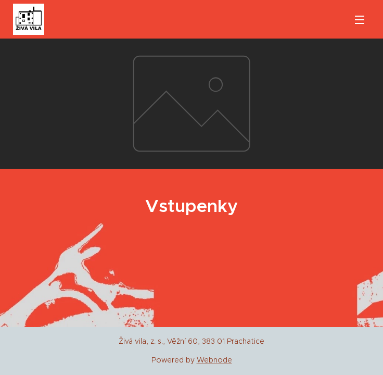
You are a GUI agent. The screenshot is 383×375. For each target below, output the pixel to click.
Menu (359, 19)
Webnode (214, 360)
